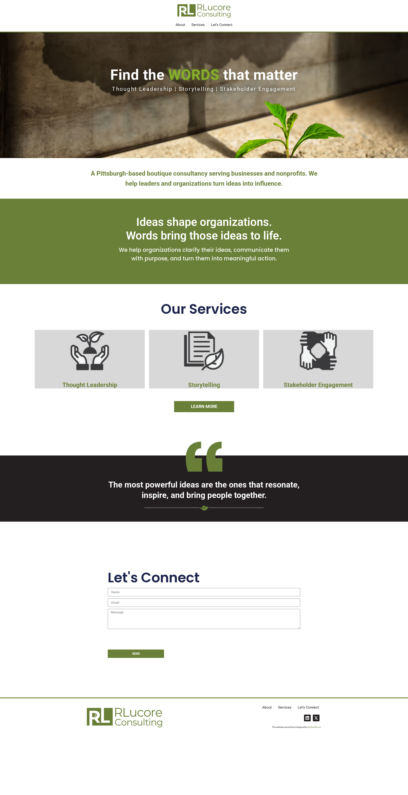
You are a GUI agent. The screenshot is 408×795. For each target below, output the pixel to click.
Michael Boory (314, 727)
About (180, 25)
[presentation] (139, 639)
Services (198, 25)
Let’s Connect (221, 25)
